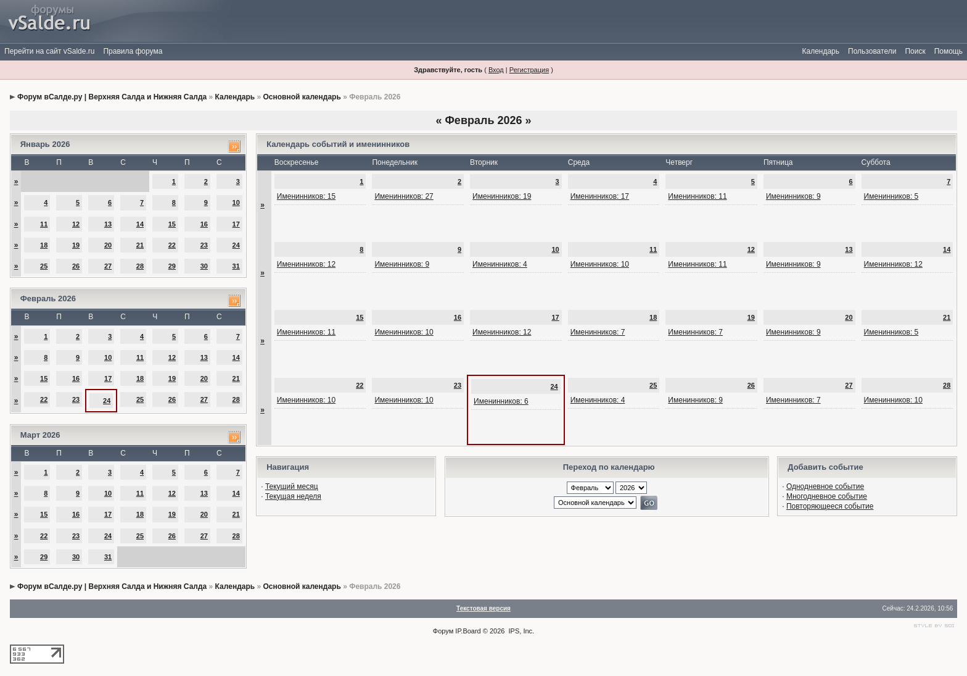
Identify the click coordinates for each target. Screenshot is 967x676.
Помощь (948, 51)
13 (108, 224)
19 (76, 245)
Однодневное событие (825, 486)
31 (236, 266)
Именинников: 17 (599, 196)
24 (236, 245)
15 (172, 224)
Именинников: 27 (403, 196)
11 (43, 224)
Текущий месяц (291, 486)
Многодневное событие (826, 496)
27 (108, 266)
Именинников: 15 (306, 196)
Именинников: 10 (599, 264)
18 (43, 245)
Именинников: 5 (891, 196)
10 (236, 202)
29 (172, 266)
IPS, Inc (521, 631)
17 (236, 224)
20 (108, 245)
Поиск (915, 51)
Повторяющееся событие (830, 506)
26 (76, 266)
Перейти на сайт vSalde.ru (49, 51)
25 (43, 266)
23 (204, 245)
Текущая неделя (293, 496)
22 (172, 245)
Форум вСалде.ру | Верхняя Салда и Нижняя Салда (112, 97)
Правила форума (132, 51)
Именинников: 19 (501, 196)
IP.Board (467, 631)
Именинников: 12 (306, 264)
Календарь (820, 51)
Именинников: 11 (697, 196)
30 (204, 266)
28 (140, 266)
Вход (496, 69)
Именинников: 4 (499, 264)
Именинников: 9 (793, 196)
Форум (443, 631)
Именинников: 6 (501, 401)
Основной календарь (301, 97)
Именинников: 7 (597, 332)
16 (204, 224)
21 (140, 245)
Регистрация (529, 69)
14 (140, 224)
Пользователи (872, 51)
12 (76, 224)
